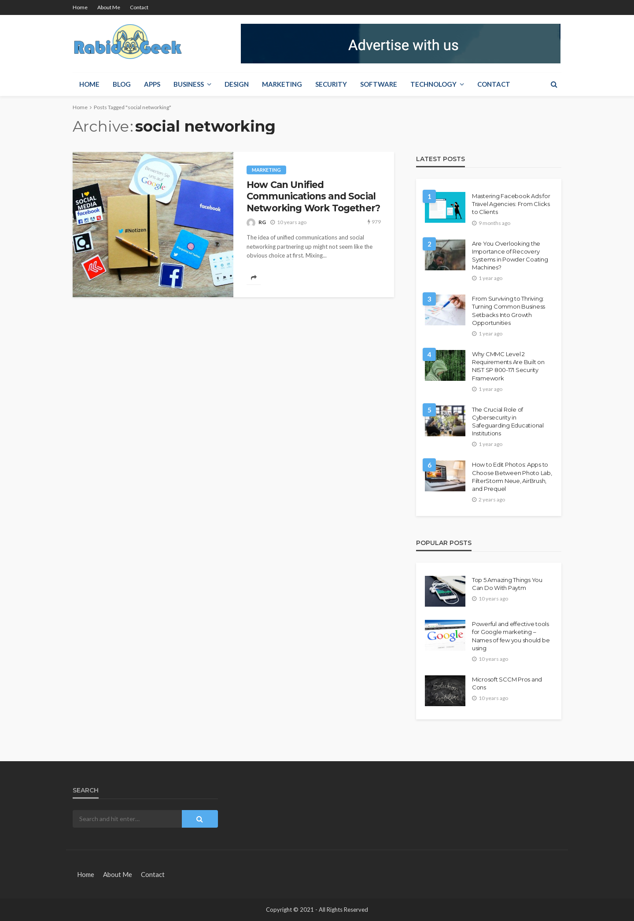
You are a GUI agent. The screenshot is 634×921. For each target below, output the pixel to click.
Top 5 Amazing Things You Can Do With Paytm (507, 583)
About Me (108, 7)
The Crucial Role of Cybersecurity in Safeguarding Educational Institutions (508, 421)
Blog (122, 84)
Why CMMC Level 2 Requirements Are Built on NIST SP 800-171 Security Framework (508, 366)
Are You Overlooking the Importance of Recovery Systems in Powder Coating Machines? (510, 255)
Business (188, 84)
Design (237, 84)
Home (80, 7)
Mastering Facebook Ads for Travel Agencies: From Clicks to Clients (511, 203)
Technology (433, 84)
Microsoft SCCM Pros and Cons (507, 683)
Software (378, 84)
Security (331, 84)
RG (262, 222)
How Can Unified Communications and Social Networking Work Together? (313, 196)
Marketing (282, 84)
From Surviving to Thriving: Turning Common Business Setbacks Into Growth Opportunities (508, 310)
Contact (139, 7)
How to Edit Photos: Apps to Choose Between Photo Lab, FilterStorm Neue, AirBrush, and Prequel (512, 476)
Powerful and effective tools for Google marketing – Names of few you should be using (510, 636)
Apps (152, 84)
